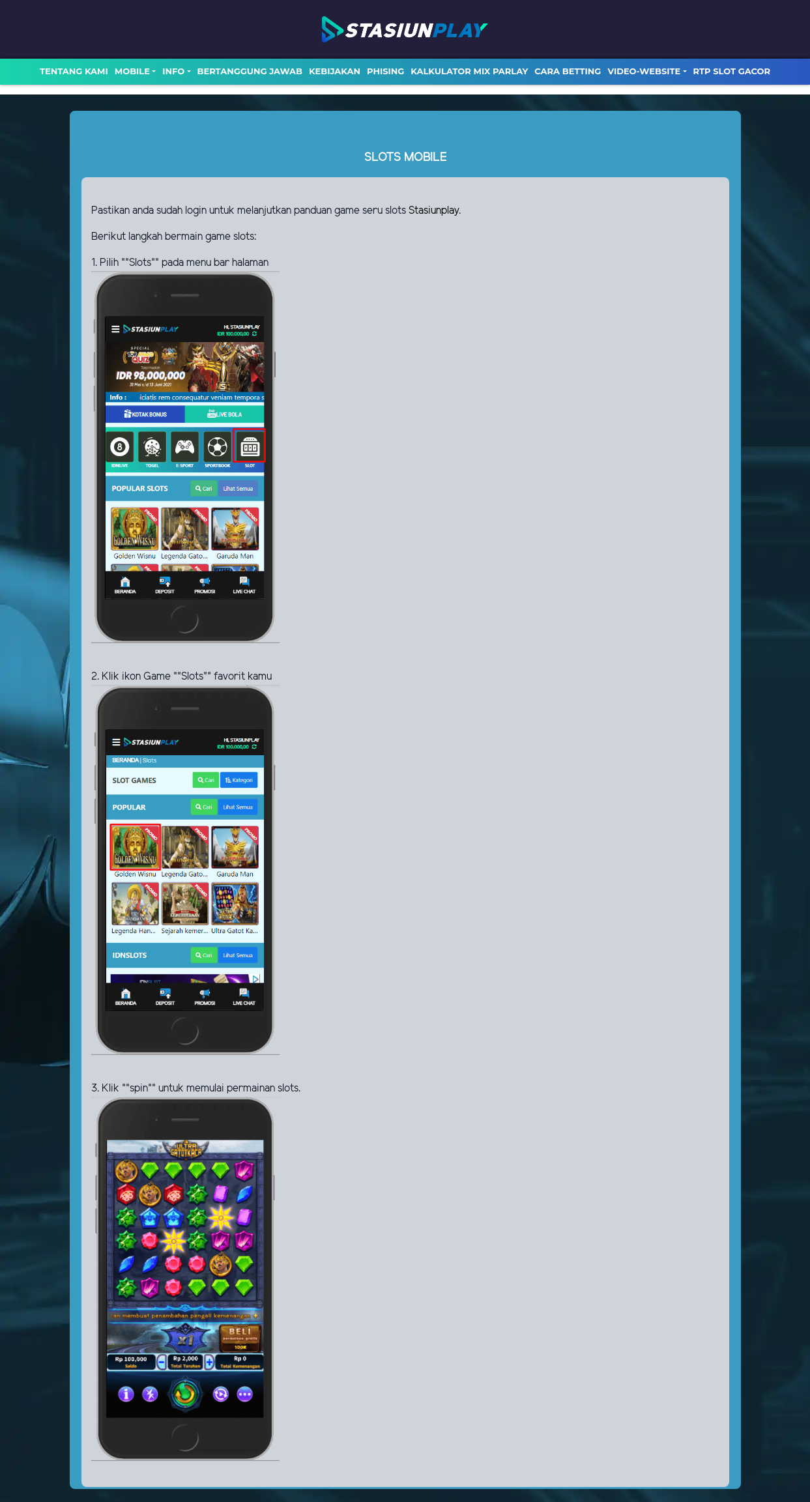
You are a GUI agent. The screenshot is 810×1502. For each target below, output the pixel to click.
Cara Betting (567, 71)
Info (173, 71)
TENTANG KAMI (74, 71)
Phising (385, 71)
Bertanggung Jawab (249, 71)
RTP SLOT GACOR (732, 71)
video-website (643, 71)
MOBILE (132, 71)
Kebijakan (334, 71)
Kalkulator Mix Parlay (469, 71)
